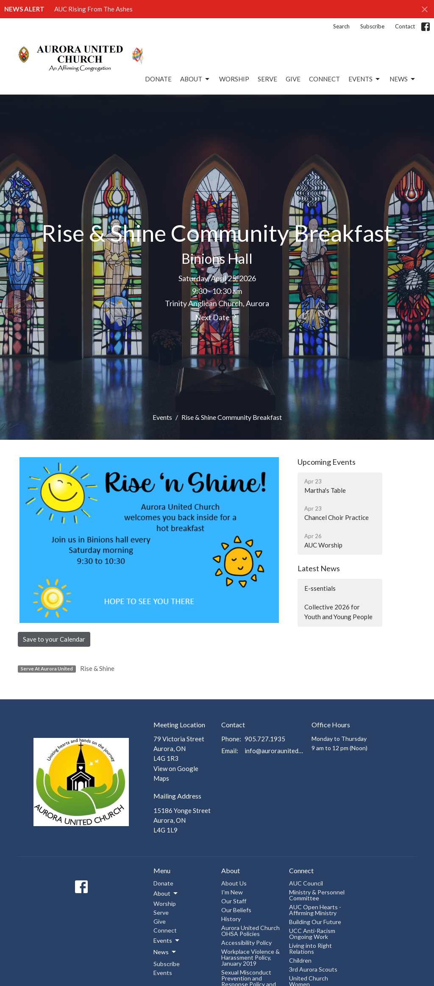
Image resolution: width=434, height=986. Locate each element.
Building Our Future (315, 921)
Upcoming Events (327, 461)
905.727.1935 (265, 739)
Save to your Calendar (54, 639)
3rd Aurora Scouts (313, 969)
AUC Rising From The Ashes (93, 9)
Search (341, 26)
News (402, 79)
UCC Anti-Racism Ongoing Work (312, 933)
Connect (324, 79)
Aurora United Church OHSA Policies (250, 930)
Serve (267, 79)
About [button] (166, 893)
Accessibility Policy (246, 942)
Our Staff (233, 901)
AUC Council (306, 883)
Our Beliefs (236, 909)
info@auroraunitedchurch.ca (274, 750)
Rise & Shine (97, 668)
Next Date (217, 317)
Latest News (319, 568)
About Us (234, 883)
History (231, 918)
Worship (234, 79)
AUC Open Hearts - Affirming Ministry (315, 909)
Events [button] (167, 940)
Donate (158, 79)
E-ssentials (320, 588)
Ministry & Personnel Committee (317, 895)
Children (300, 960)
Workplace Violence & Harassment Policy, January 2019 (250, 957)
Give (293, 79)
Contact (405, 26)
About (195, 79)
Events (364, 79)
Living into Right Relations (310, 948)
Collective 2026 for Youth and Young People (338, 611)
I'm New (232, 892)
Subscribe (372, 26)
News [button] (165, 952)
